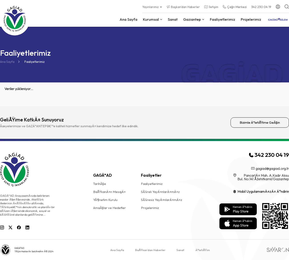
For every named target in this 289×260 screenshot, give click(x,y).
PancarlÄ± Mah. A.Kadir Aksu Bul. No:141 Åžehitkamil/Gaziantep (261, 177)
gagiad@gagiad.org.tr (270, 168)
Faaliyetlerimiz (222, 19)
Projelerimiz (251, 19)
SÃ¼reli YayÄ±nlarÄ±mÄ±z (160, 192)
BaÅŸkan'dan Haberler (150, 250)
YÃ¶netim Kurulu (105, 200)
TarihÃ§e (99, 184)
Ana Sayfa (7, 61)
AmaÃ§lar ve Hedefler (109, 208)
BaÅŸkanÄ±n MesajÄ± (109, 192)
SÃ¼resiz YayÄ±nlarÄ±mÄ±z (161, 200)
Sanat (173, 19)
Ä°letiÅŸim (202, 250)
